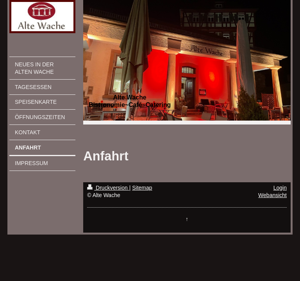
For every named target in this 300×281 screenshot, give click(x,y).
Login (280, 188)
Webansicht (272, 195)
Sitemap (142, 188)
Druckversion (108, 188)
